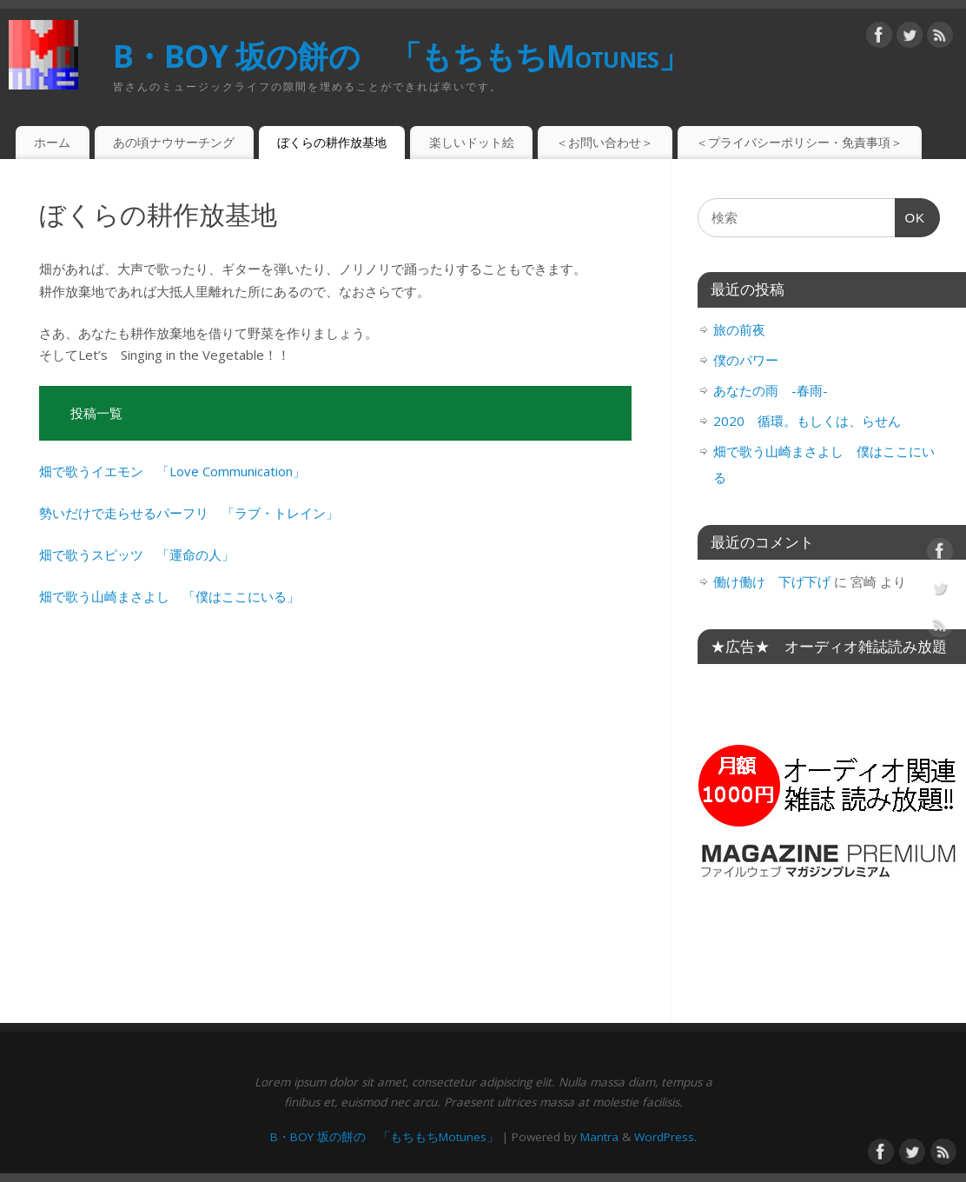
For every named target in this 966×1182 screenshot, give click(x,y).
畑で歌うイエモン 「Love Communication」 (172, 471)
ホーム (52, 142)
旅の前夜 (739, 329)
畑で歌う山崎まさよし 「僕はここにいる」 (169, 596)
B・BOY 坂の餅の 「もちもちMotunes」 (401, 56)
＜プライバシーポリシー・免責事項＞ (799, 142)
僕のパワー (745, 360)
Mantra (599, 1137)
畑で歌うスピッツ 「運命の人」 (137, 554)
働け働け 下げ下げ (771, 581)
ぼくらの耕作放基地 (332, 142)
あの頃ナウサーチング (174, 142)
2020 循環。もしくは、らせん (807, 420)
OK (910, 221)
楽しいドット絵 (471, 142)
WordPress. (665, 1137)
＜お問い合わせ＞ (604, 142)
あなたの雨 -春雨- (770, 390)
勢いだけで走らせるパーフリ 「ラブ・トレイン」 (189, 512)
